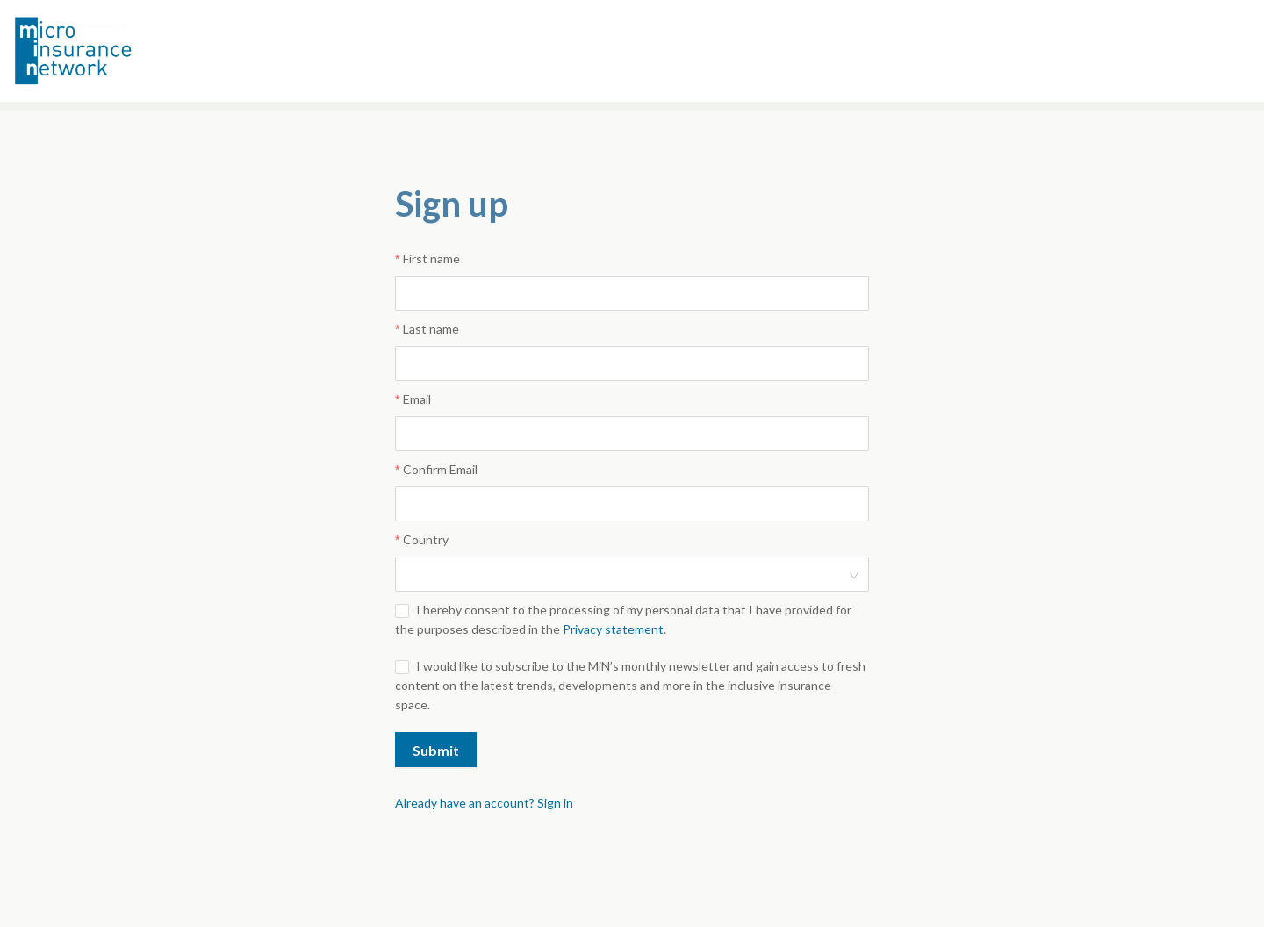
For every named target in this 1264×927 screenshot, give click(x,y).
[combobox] (626, 574)
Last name (431, 328)
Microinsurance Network (102, 51)
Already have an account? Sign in (484, 802)
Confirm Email (440, 469)
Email (417, 399)
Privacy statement (613, 629)
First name (431, 258)
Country (426, 539)
